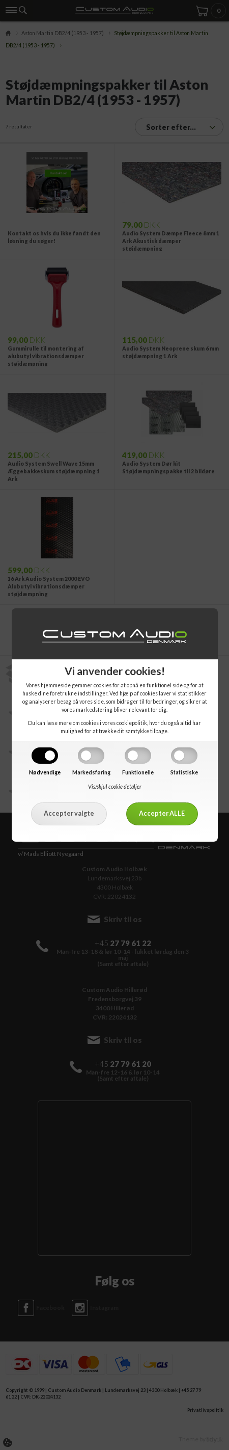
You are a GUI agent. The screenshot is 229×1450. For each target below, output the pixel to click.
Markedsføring (91, 772)
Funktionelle (138, 772)
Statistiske (184, 772)
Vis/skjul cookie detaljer (114, 787)
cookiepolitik (132, 723)
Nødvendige (45, 772)
